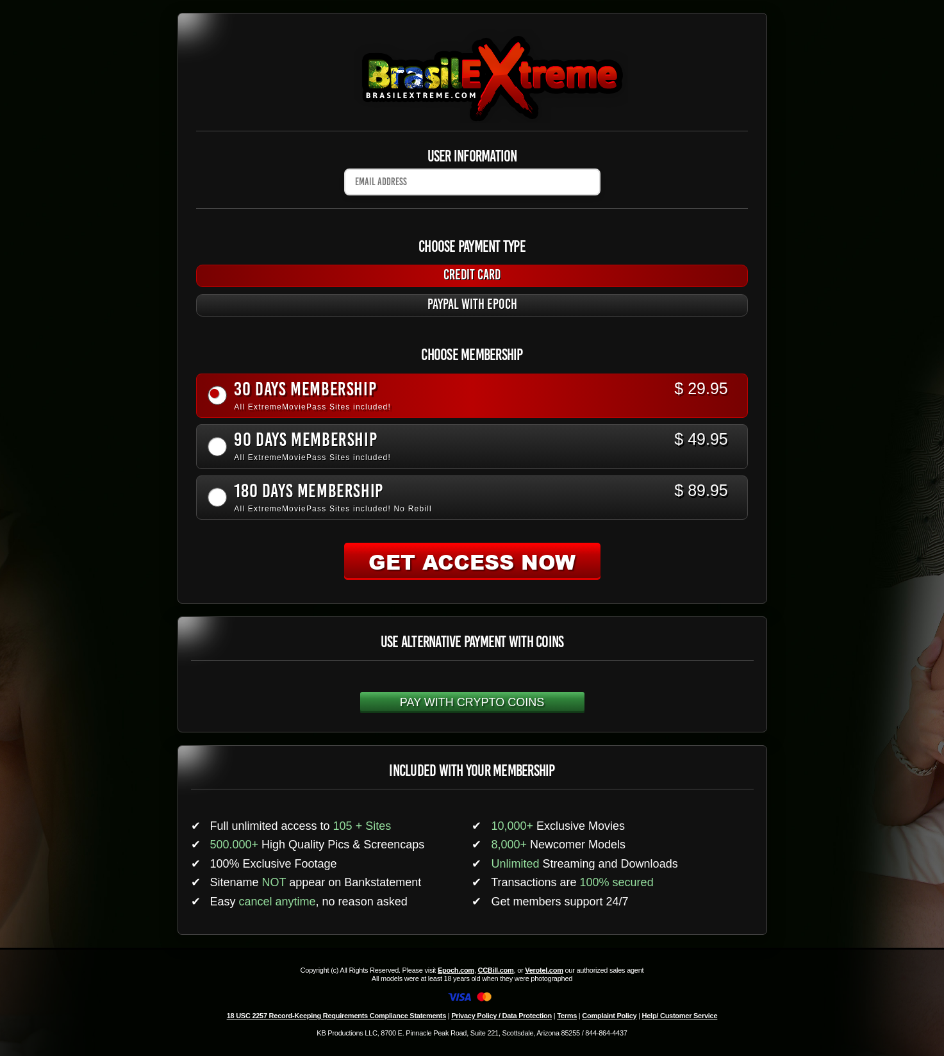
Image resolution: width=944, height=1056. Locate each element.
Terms (567, 1015)
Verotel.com (544, 970)
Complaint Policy (609, 1015)
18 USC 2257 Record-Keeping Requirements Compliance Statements (336, 1015)
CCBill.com (495, 970)
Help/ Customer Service (680, 1015)
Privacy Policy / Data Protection (501, 1015)
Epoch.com (456, 970)
